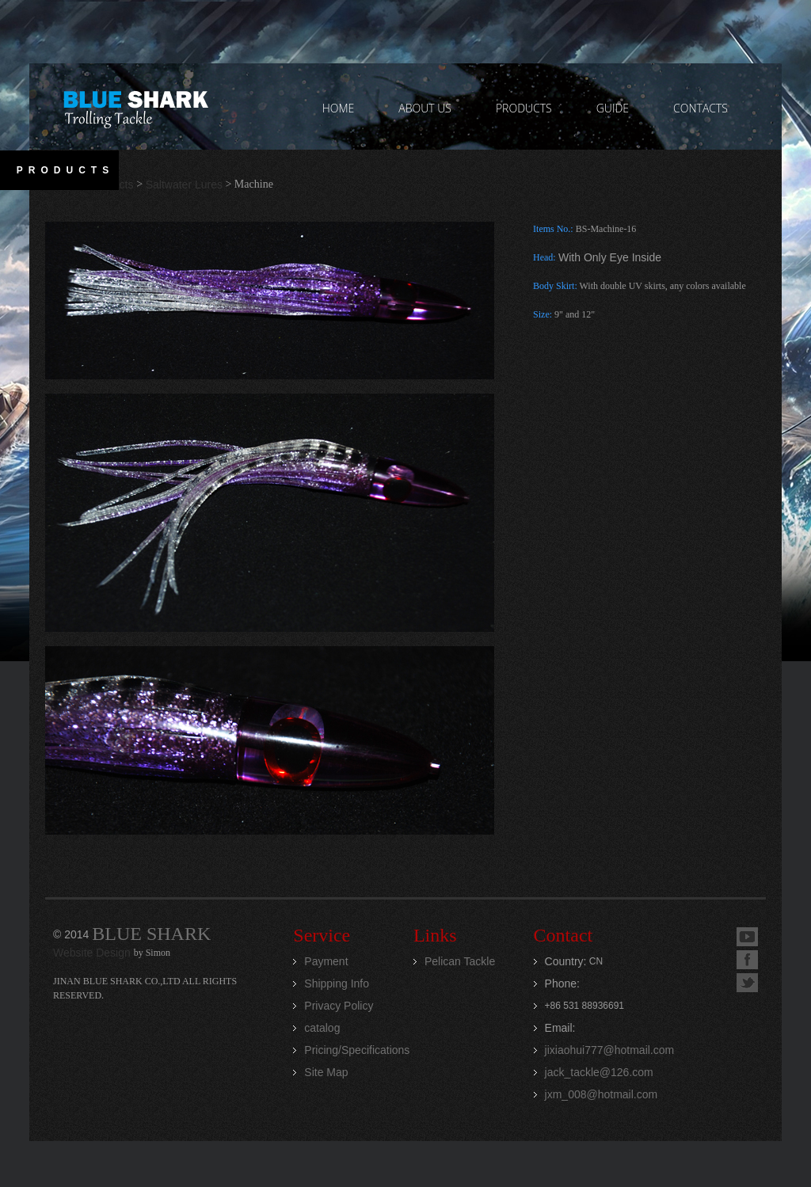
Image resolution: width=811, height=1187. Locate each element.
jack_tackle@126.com (599, 1072)
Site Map (326, 1072)
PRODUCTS (524, 108)
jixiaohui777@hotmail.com (610, 1050)
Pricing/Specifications (356, 1050)
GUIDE (612, 108)
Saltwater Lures (184, 184)
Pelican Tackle (460, 961)
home (338, 108)
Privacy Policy (338, 1005)
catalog (322, 1028)
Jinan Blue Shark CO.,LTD (135, 107)
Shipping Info (336, 983)
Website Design (93, 952)
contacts (700, 108)
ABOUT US (424, 108)
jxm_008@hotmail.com (601, 1094)
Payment (326, 961)
